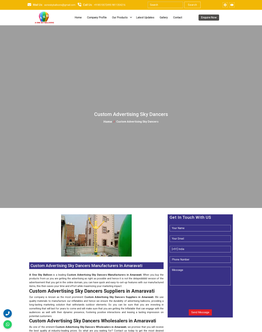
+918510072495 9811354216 (109, 5)
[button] (29, 258)
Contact (177, 17)
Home (78, 17)
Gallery (164, 17)
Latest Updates (145, 17)
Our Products (120, 17)
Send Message (200, 312)
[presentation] (190, 294)
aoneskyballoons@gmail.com (59, 5)
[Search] (165, 5)
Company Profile (97, 17)
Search (192, 4)
